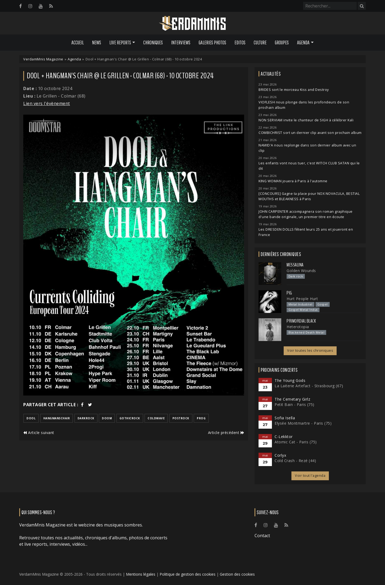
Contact (262, 535)
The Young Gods (290, 380)
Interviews (180, 42)
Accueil (77, 42)
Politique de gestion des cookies (187, 574)
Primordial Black (301, 321)
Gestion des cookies (237, 574)
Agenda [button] (303, 42)
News (96, 42)
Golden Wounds (301, 270)
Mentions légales (140, 574)
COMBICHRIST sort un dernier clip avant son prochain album (310, 132)
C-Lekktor (284, 436)
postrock (180, 418)
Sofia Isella (285, 417)
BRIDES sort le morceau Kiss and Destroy (294, 89)
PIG (289, 293)
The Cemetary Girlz (292, 399)
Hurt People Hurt (302, 298)
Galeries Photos (212, 42)
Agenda (74, 59)
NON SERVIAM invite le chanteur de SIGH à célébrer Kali (306, 120)
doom (107, 418)
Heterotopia (298, 326)
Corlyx (280, 455)
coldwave (156, 418)
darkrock (86, 418)
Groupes (282, 42)
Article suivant (38, 432)
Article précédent (226, 432)
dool (31, 418)
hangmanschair (56, 418)
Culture (260, 42)
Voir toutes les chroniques (310, 350)
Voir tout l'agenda (310, 475)
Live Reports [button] (120, 42)
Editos (239, 42)
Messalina (295, 265)
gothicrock (130, 418)
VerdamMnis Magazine (43, 59)
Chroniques (153, 42)
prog (201, 418)
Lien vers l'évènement (46, 103)
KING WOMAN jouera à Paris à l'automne (293, 181)
